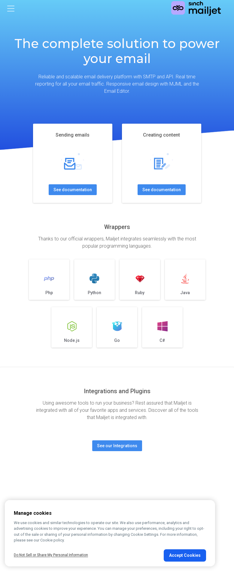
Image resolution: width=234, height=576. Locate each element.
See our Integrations (117, 445)
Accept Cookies (185, 555)
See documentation (72, 189)
